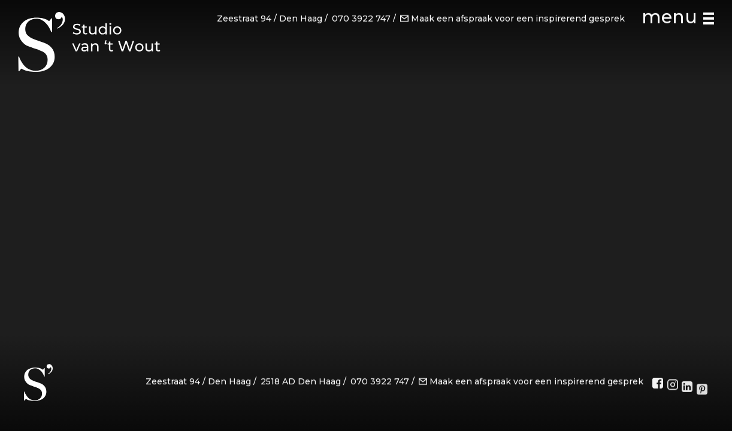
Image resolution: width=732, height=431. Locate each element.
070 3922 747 (361, 17)
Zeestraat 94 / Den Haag (269, 17)
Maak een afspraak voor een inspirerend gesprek (512, 17)
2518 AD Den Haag (301, 384)
